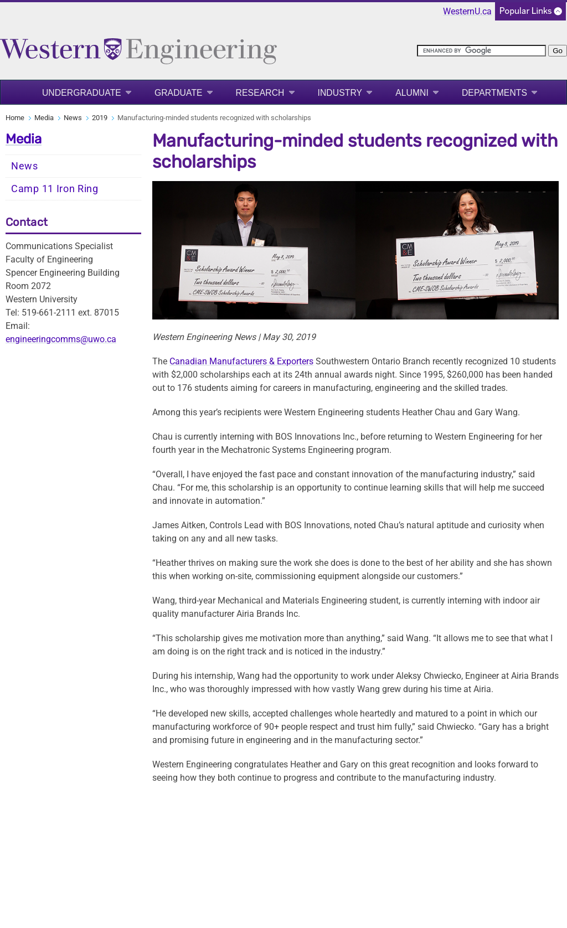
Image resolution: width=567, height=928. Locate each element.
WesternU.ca (467, 11)
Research (260, 92)
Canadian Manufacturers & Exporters (241, 361)
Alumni (412, 92)
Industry (340, 92)
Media (44, 118)
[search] (481, 50)
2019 (99, 118)
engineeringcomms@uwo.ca (61, 339)
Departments (494, 92)
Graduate (178, 92)
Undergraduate (81, 92)
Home (15, 118)
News (73, 118)
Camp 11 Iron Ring (55, 188)
